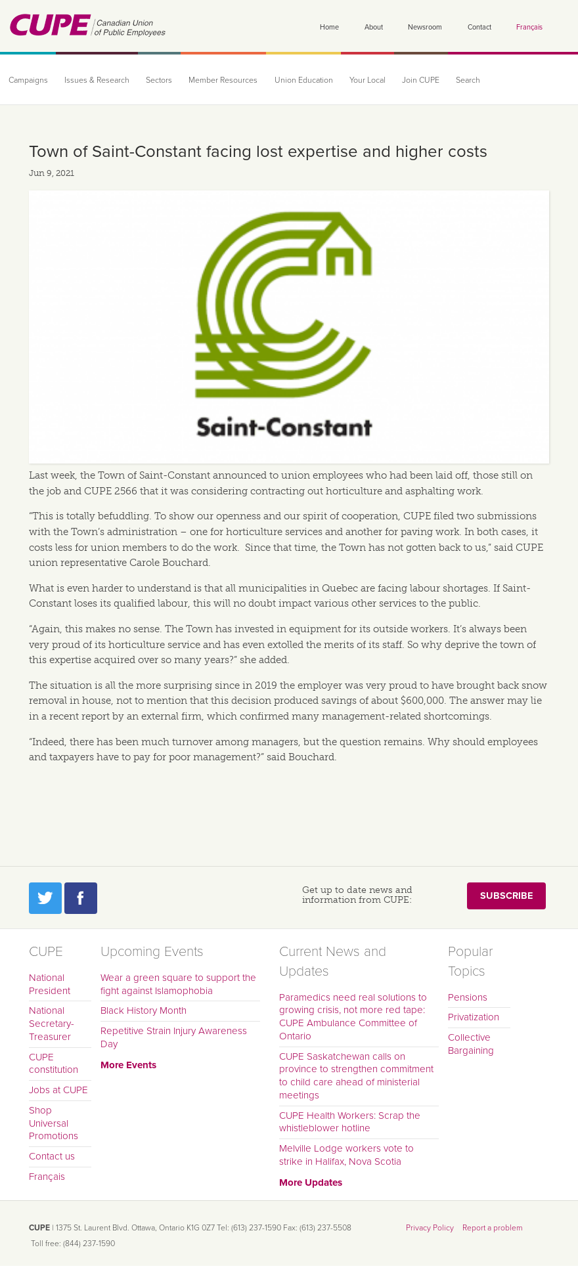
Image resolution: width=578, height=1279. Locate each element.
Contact (479, 27)
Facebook (80, 898)
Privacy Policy (430, 1227)
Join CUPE (420, 80)
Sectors (159, 80)
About (374, 27)
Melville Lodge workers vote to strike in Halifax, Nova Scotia (346, 1154)
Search (468, 80)
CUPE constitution (53, 1063)
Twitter (45, 898)
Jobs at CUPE (58, 1090)
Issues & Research (96, 80)
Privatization (473, 1017)
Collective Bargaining (471, 1043)
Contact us (52, 1156)
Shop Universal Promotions (53, 1123)
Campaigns (28, 80)
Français (529, 27)
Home (329, 27)
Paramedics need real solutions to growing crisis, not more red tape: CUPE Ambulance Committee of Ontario (353, 1016)
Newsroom (425, 27)
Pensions (467, 997)
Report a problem (492, 1227)
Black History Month (143, 1010)
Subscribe (506, 895)
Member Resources (223, 80)
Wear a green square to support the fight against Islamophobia (178, 984)
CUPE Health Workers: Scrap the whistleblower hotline (349, 1122)
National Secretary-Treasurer (51, 1024)
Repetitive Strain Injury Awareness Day (173, 1037)
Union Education (304, 80)
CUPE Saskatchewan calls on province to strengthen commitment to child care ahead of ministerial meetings (356, 1076)
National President (49, 984)
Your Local (367, 80)
